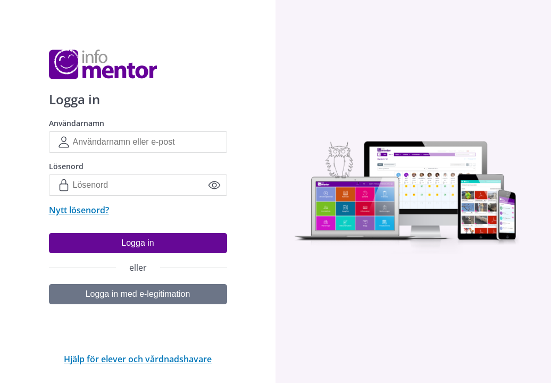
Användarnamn (76, 123)
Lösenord (66, 166)
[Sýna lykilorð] (214, 185)
